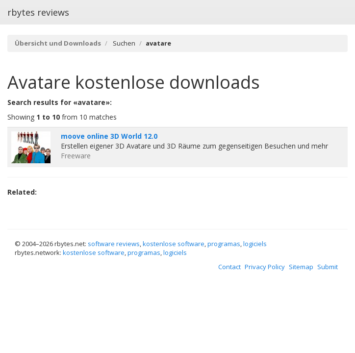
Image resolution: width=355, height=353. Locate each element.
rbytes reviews (38, 12)
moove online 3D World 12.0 (109, 136)
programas (223, 243)
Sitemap (301, 266)
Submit (327, 266)
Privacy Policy (265, 266)
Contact (229, 266)
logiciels (255, 243)
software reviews (114, 243)
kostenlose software (173, 243)
